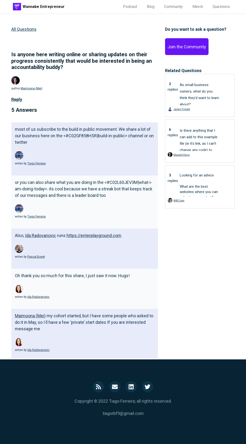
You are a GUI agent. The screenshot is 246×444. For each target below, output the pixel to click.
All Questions (24, 29)
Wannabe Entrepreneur (44, 6)
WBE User (178, 200)
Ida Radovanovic (40, 235)
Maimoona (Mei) (31, 88)
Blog (150, 6)
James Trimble (181, 109)
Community (173, 6)
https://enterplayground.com (94, 235)
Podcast (130, 6)
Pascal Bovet (36, 256)
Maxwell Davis (181, 155)
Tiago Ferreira (36, 163)
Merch (197, 6)
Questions (221, 6)
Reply (16, 99)
